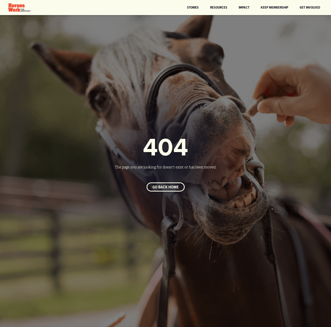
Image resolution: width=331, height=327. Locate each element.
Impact (244, 7)
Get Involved (310, 7)
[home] (19, 7)
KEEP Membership (274, 7)
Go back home (166, 187)
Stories (193, 7)
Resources (218, 7)
